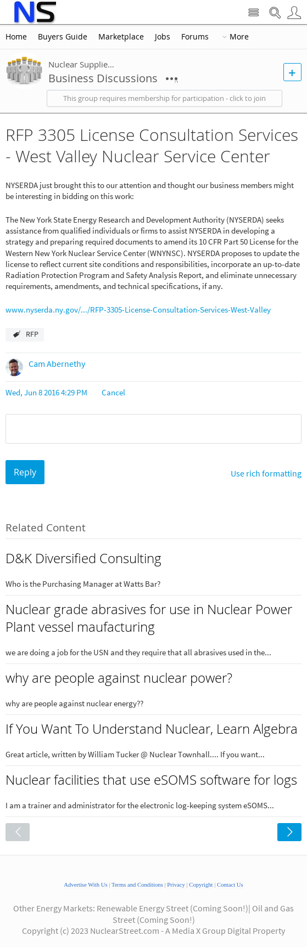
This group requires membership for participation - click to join (164, 98)
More (239, 37)
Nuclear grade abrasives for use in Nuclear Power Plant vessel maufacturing (148, 617)
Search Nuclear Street (274, 12)
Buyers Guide (62, 37)
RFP (32, 334)
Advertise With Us (85, 885)
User (294, 12)
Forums (195, 37)
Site (253, 12)
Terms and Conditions (137, 885)
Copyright (201, 885)
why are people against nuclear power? (118, 678)
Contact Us (230, 885)
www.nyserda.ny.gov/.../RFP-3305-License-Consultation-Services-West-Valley (138, 309)
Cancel (113, 392)
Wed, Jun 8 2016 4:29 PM (46, 392)
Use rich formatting (266, 473)
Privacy (176, 885)
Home (16, 37)
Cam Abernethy (57, 363)
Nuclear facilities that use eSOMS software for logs (151, 780)
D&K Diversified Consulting (83, 558)
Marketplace (121, 37)
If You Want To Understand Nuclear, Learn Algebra (151, 729)
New (292, 72)
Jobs (162, 37)
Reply (25, 472)
